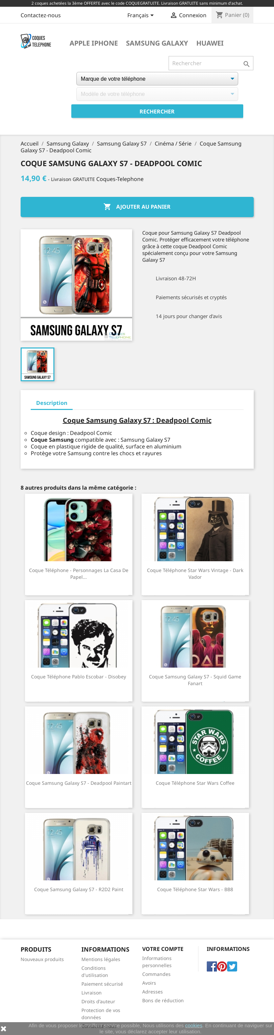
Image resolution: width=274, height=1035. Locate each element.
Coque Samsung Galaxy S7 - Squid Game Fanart (195, 680)
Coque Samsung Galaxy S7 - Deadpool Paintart (78, 783)
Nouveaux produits (42, 959)
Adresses (152, 991)
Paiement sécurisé (102, 984)
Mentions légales (100, 959)
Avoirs (149, 983)
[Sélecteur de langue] (141, 16)
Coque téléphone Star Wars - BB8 (195, 889)
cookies (193, 1025)
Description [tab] (51, 403)
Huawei (210, 43)
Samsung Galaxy (157, 43)
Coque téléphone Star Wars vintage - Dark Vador (195, 573)
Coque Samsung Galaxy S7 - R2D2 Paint (78, 889)
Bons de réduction (163, 1000)
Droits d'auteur (98, 1001)
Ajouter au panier (137, 207)
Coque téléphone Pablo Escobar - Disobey (78, 676)
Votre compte (162, 949)
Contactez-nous (41, 15)
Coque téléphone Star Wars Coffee (195, 783)
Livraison (91, 992)
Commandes (156, 974)
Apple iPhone (94, 43)
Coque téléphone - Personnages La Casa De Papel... (78, 573)
